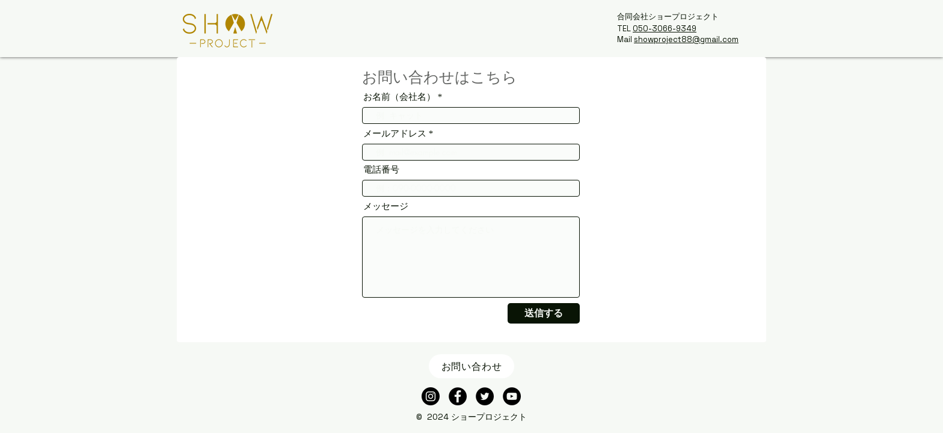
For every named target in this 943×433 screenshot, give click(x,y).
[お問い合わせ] (471, 366)
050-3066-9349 (664, 28)
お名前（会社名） (399, 97)
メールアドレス (394, 133)
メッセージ (385, 206)
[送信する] (544, 313)
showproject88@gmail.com (686, 39)
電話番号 (381, 169)
